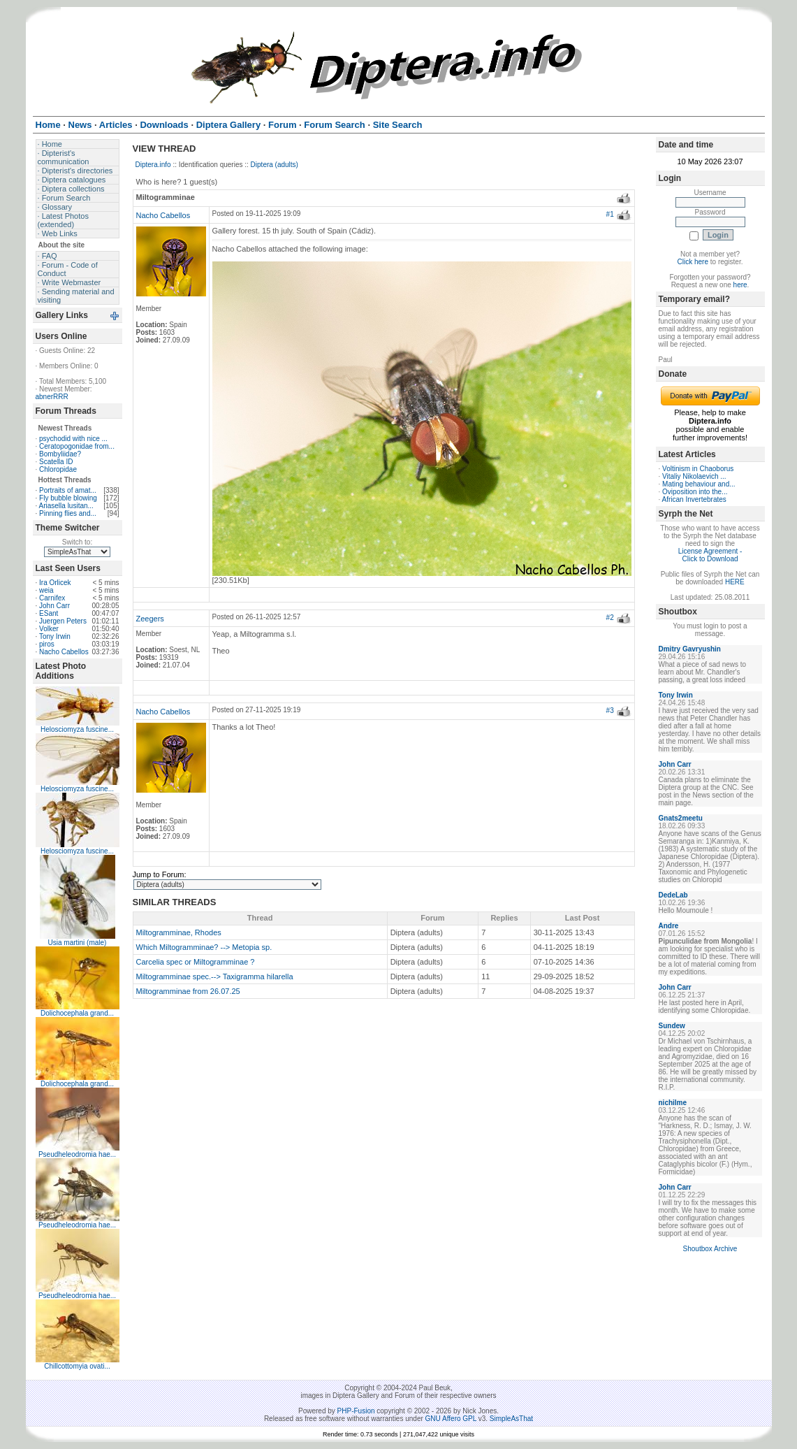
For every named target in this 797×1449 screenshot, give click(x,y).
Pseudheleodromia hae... (77, 1154)
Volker (49, 629)
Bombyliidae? (60, 454)
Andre (669, 926)
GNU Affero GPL (450, 1418)
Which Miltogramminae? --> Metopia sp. (204, 947)
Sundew (672, 1026)
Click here (693, 262)
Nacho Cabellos (64, 652)
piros (46, 644)
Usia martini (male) (77, 942)
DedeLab (673, 895)
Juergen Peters (63, 621)
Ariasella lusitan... (66, 506)
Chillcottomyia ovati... (77, 1366)
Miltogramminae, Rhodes (178, 932)
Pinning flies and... (67, 513)
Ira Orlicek (55, 582)
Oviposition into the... (694, 492)
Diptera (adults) (274, 164)
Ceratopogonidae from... (77, 446)
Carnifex (52, 598)
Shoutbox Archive (710, 1249)
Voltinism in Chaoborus (697, 469)
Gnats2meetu (681, 818)
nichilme (673, 1102)
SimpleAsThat (511, 1418)
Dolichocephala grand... (77, 1013)
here (740, 285)
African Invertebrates (694, 499)
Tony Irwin (55, 636)
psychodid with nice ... (73, 438)
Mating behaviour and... (699, 484)
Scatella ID (56, 462)
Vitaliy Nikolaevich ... (694, 476)
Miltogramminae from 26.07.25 (188, 991)
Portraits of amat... (67, 490)
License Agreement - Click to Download (710, 555)
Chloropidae (58, 469)
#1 (610, 214)
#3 (610, 710)
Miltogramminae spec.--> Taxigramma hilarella (214, 976)
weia (46, 590)
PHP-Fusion (356, 1411)
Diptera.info (153, 164)
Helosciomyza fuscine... (77, 729)
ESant (48, 613)
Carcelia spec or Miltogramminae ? (195, 962)
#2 (610, 617)
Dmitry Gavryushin (690, 649)
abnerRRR (52, 397)
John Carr (54, 606)
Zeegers (150, 618)
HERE (735, 582)
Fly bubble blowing (68, 498)
